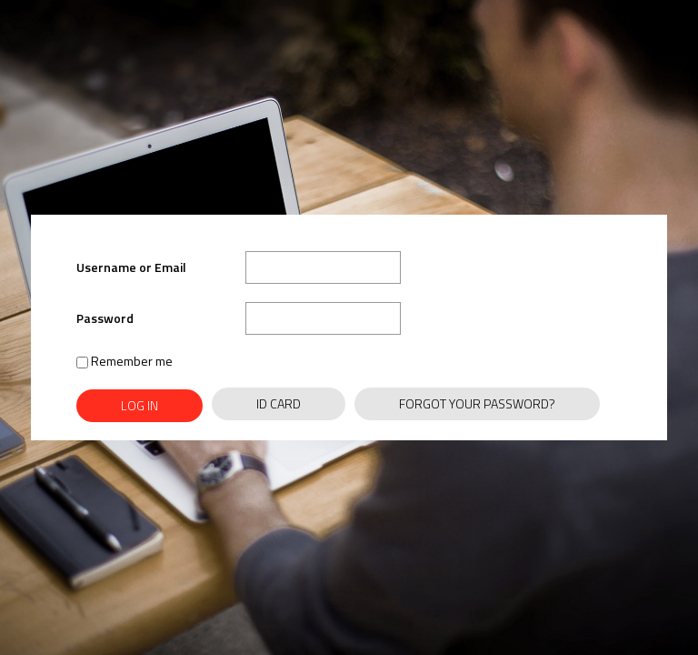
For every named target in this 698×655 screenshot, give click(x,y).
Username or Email (131, 267)
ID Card (278, 403)
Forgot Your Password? (477, 403)
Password (105, 318)
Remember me (124, 360)
